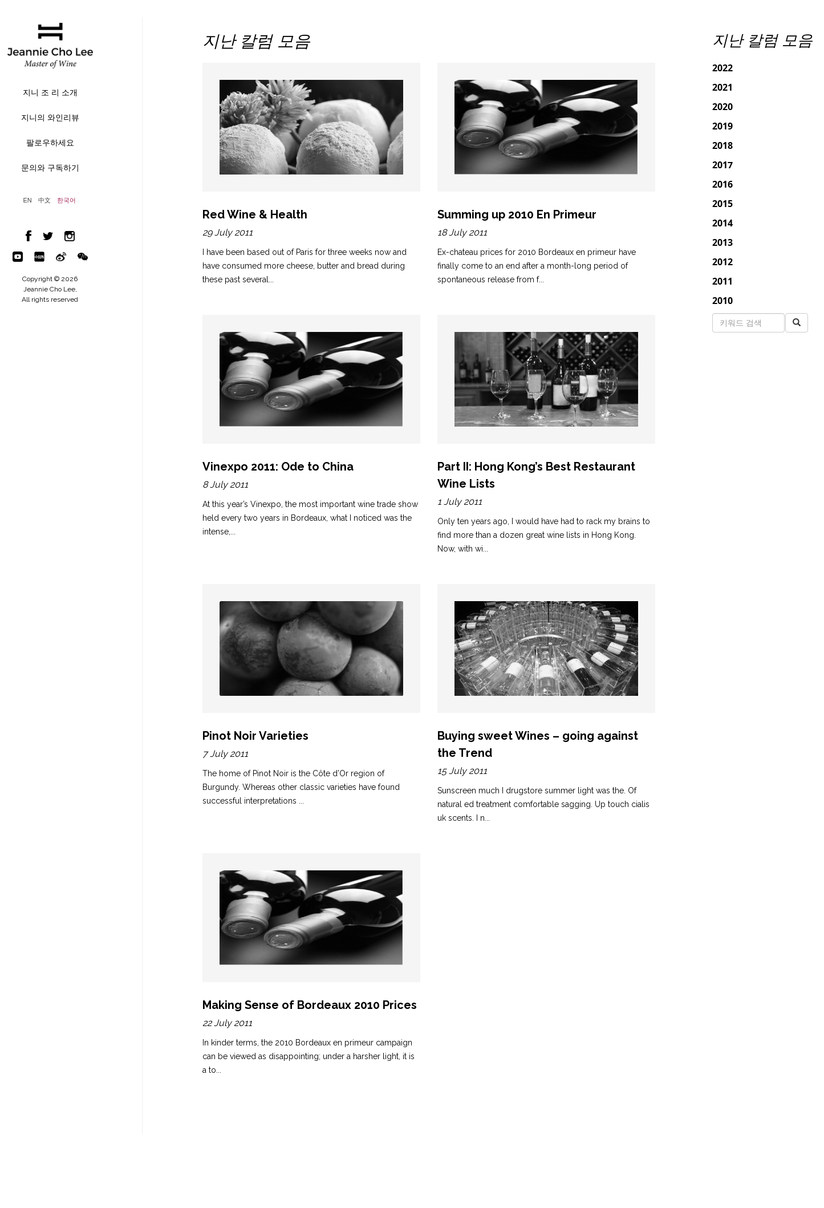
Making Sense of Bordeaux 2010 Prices (309, 1005)
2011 (722, 281)
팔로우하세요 (50, 142)
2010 (722, 300)
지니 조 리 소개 (50, 92)
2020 (722, 106)
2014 (722, 223)
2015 (722, 203)
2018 (722, 145)
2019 (722, 126)
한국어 (66, 200)
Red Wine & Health (254, 214)
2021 (722, 87)
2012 (722, 262)
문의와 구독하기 (50, 167)
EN (27, 200)
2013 (722, 242)
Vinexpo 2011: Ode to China (278, 466)
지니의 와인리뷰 (50, 117)
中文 (44, 200)
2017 (722, 165)
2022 (722, 68)
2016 (722, 184)
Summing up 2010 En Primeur (516, 214)
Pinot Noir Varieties (255, 736)
